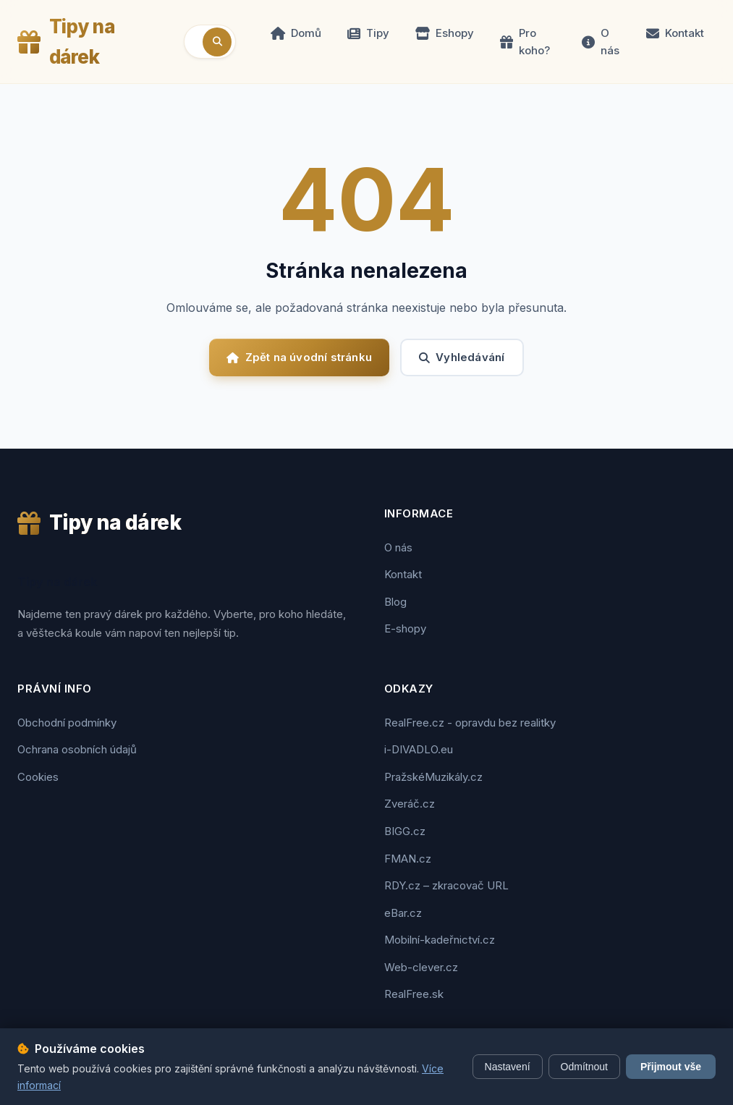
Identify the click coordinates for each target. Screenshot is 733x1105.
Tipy (368, 33)
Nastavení (507, 1066)
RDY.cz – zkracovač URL (446, 885)
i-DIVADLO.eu (418, 749)
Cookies (38, 777)
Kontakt (675, 33)
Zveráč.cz (409, 803)
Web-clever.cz (421, 967)
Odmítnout (584, 1066)
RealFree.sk (414, 994)
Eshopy (444, 33)
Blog (395, 602)
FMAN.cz (407, 858)
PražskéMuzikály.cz (433, 777)
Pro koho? (525, 41)
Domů (296, 33)
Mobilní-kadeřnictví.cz (439, 940)
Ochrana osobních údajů (77, 749)
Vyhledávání (461, 357)
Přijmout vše (670, 1066)
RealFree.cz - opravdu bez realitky (470, 722)
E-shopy (405, 628)
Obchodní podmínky (66, 722)
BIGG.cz (404, 831)
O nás (600, 41)
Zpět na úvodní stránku (299, 357)
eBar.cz (403, 913)
